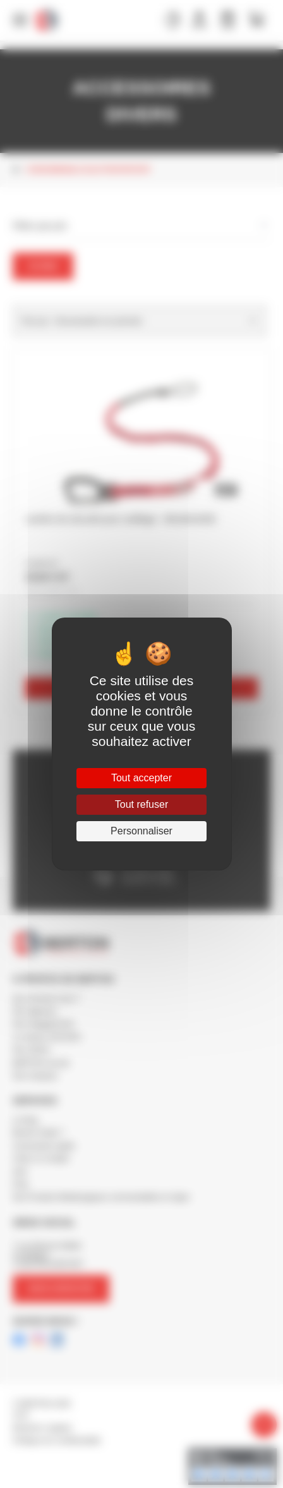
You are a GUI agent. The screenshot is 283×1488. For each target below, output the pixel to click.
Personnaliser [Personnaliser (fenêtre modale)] (141, 831)
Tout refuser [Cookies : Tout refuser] (141, 804)
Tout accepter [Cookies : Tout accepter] (141, 777)
